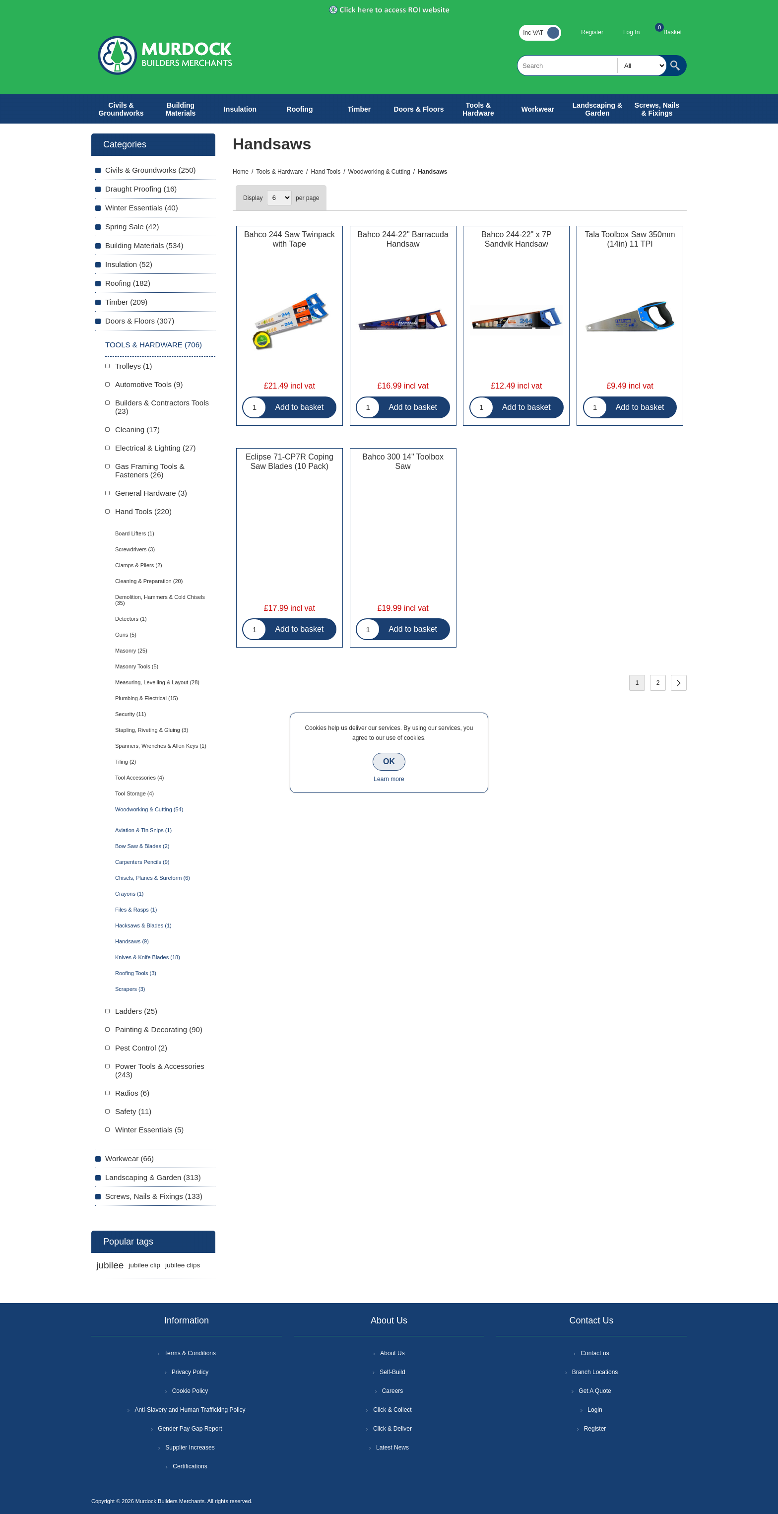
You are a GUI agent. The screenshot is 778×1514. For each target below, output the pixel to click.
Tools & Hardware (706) (153, 344)
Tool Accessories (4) (139, 778)
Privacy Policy (190, 1372)
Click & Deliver (392, 1428)
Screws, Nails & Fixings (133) (153, 1196)
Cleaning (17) (137, 429)
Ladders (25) (136, 1011)
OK (389, 761)
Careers (392, 1390)
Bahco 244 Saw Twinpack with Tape (289, 239)
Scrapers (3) (130, 989)
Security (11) (130, 714)
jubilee (110, 1265)
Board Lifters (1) (134, 533)
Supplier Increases (189, 1447)
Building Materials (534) (144, 245)
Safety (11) (133, 1111)
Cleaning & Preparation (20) (149, 581)
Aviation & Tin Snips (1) (143, 830)
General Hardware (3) (151, 493)
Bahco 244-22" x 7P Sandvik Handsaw (516, 239)
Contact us (595, 1353)
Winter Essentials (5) (149, 1129)
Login (594, 1409)
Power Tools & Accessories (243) (159, 1070)
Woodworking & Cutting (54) (149, 809)
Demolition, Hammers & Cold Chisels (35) (160, 600)
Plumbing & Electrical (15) (146, 698)
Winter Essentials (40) (141, 207)
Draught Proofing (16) (141, 189)
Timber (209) (126, 302)
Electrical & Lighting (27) (155, 448)
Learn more (389, 779)
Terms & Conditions (190, 1353)
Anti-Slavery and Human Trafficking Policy (189, 1409)
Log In (631, 32)
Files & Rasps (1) (136, 910)
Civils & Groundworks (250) (150, 170)
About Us (392, 1353)
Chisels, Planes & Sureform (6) (152, 878)
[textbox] (592, 65)
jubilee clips (182, 1265)
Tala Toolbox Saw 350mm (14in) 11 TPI (630, 239)
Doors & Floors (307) (139, 321)
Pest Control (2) (141, 1048)
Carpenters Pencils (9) (142, 862)
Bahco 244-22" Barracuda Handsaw (403, 239)
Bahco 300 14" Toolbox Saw (403, 461)
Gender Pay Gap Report (190, 1428)
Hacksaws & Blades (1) (143, 925)
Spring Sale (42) (132, 226)
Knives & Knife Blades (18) (147, 957)
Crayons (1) (129, 894)
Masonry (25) (131, 651)
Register (592, 32)
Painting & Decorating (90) (158, 1029)
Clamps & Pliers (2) (138, 565)
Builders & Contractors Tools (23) (162, 406)
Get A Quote (595, 1390)
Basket (672, 32)
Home (241, 171)
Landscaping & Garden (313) (153, 1177)
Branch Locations (595, 1372)
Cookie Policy (190, 1390)
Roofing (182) (127, 283)
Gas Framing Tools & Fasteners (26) (150, 470)
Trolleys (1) (133, 366)
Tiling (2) (125, 762)
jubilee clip (144, 1265)
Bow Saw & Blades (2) (142, 846)
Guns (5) (125, 635)
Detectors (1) (131, 619)
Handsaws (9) (132, 941)
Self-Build (392, 1372)
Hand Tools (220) (143, 511)
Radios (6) (132, 1093)
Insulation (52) (128, 264)
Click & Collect (392, 1409)
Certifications (190, 1466)
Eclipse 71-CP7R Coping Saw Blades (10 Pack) (289, 461)
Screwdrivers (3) (135, 549)
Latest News (392, 1447)
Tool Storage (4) (134, 793)
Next (679, 683)
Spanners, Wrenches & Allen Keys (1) (160, 746)
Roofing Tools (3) (135, 973)
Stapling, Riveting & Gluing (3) (151, 730)
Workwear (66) (129, 1158)
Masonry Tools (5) (136, 666)
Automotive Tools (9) (149, 384)
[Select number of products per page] (279, 197)
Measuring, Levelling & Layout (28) (157, 682)
